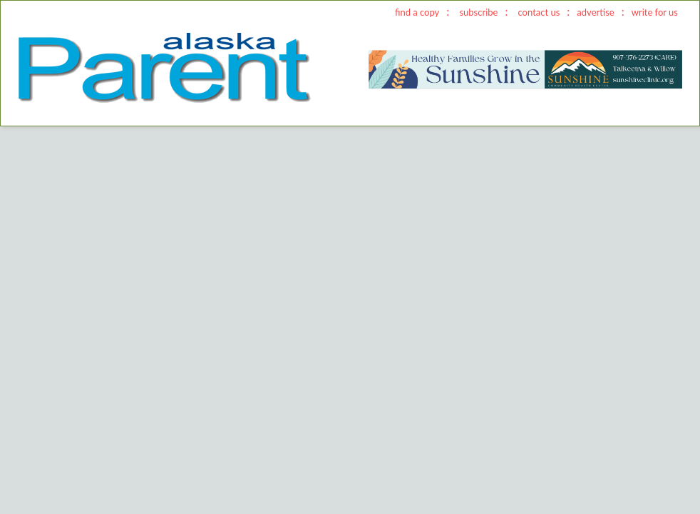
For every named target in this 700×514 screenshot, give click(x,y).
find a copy (417, 12)
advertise (595, 12)
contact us (539, 12)
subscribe (478, 12)
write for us (655, 12)
